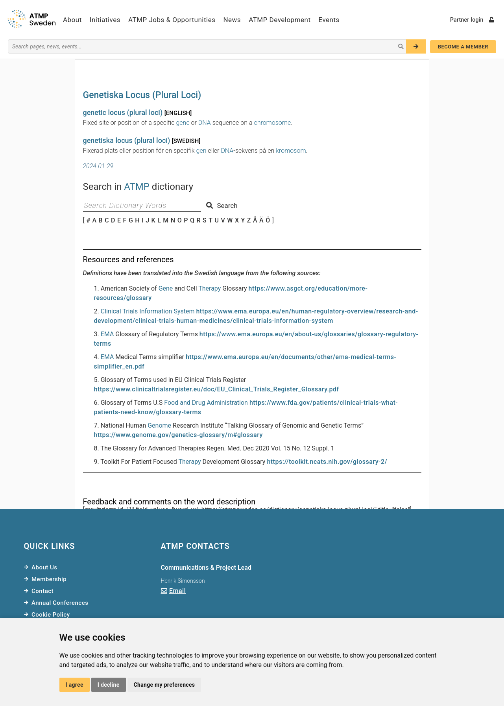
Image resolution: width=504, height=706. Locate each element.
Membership (48, 579)
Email (177, 591)
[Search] (416, 46)
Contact (42, 591)
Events (329, 20)
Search (221, 205)
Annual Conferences (59, 602)
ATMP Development (279, 20)
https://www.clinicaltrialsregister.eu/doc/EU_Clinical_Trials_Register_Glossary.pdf (216, 389)
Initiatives (105, 20)
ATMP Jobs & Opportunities (171, 20)
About (72, 20)
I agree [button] (74, 685)
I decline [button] (109, 685)
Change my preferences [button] (164, 685)
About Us (44, 567)
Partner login (472, 20)
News (232, 20)
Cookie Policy (50, 614)
